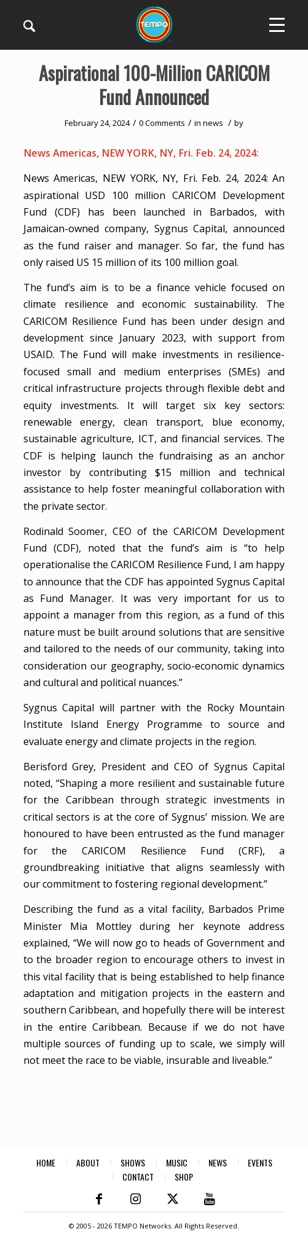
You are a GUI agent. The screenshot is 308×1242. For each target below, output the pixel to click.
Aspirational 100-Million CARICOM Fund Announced (154, 85)
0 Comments (162, 122)
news (213, 122)
